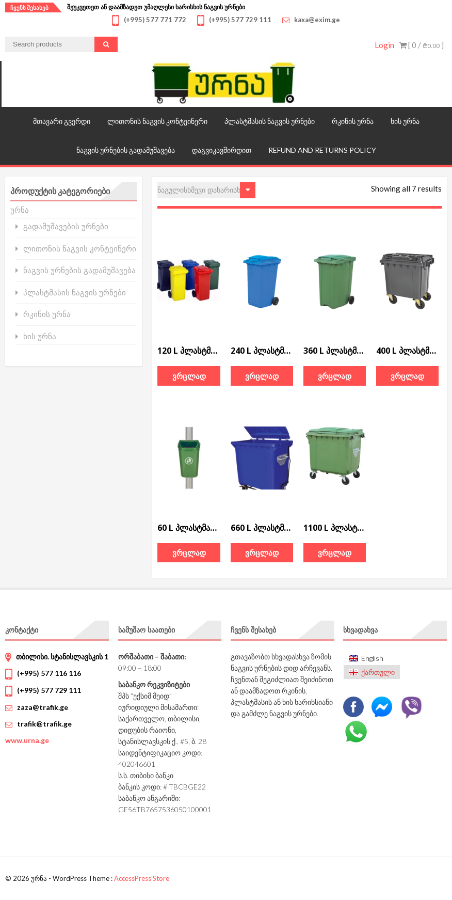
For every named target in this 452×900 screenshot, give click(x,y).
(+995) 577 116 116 (49, 673)
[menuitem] (372, 659)
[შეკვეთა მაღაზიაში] (206, 190)
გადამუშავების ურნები (65, 226)
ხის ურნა (405, 121)
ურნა (19, 209)
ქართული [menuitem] (378, 672)
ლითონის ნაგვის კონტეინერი (157, 121)
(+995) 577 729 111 (49, 690)
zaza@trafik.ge (42, 707)
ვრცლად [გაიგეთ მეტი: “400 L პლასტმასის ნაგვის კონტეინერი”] (407, 376)
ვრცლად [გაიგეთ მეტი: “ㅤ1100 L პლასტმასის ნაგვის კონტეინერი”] (334, 552)
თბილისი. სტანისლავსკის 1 (62, 656)
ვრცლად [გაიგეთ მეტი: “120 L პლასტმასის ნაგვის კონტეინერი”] (189, 376)
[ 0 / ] (421, 45)
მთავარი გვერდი (61, 121)
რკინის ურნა (353, 121)
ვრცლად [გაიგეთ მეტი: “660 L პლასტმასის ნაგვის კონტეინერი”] (262, 552)
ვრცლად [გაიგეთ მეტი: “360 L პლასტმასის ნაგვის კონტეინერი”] (334, 376)
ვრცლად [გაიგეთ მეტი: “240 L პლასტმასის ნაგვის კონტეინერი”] (262, 376)
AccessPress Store (141, 878)
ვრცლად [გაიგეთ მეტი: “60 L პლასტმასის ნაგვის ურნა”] (189, 552)
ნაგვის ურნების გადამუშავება (125, 150)
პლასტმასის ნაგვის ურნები (269, 121)
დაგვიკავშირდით (221, 150)
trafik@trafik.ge (44, 723)
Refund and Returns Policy (322, 150)
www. (27, 740)
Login (384, 45)
